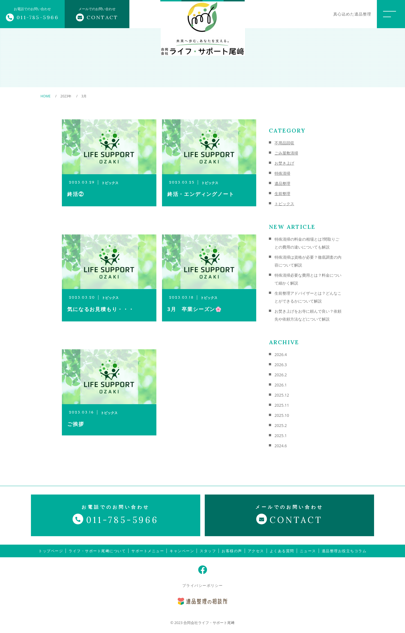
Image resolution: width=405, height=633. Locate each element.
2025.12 (281, 395)
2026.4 (280, 354)
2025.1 (280, 435)
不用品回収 (284, 143)
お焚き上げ (284, 163)
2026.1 (280, 385)
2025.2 (280, 425)
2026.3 (280, 364)
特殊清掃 (282, 173)
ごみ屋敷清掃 (286, 153)
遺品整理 (282, 183)
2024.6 (280, 445)
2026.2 (280, 374)
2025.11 (281, 405)
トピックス (284, 203)
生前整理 (282, 193)
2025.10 (281, 415)
